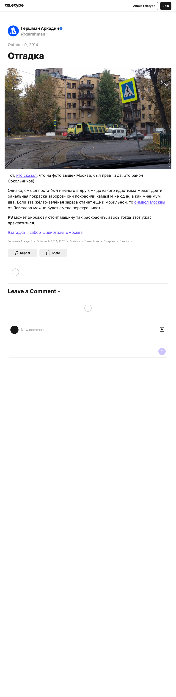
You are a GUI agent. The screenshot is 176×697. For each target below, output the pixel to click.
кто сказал (26, 175)
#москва (74, 232)
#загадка (16, 232)
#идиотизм (53, 232)
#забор (34, 232)
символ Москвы (149, 202)
